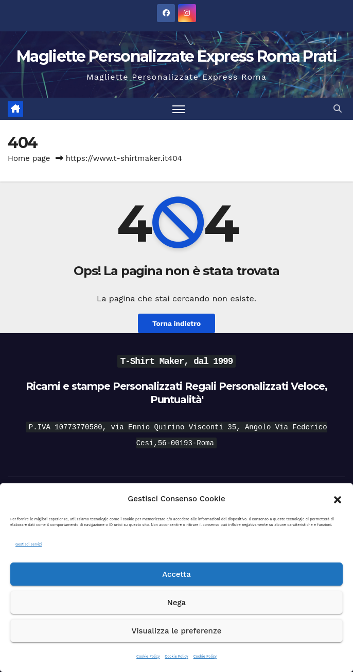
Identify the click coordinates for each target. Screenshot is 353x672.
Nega (176, 602)
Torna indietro (176, 323)
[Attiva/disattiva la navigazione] (178, 108)
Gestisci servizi (28, 544)
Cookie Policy (148, 656)
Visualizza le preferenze (177, 630)
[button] (337, 499)
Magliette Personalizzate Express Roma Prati (176, 56)
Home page (29, 158)
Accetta (176, 574)
